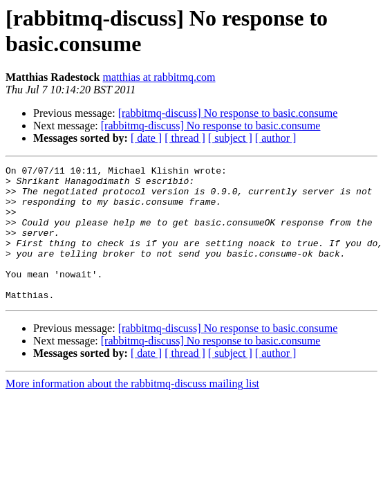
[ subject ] (230, 138)
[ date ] (146, 138)
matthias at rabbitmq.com (158, 77)
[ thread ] (185, 138)
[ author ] (276, 138)
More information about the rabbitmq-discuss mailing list (132, 410)
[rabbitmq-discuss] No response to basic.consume (228, 113)
